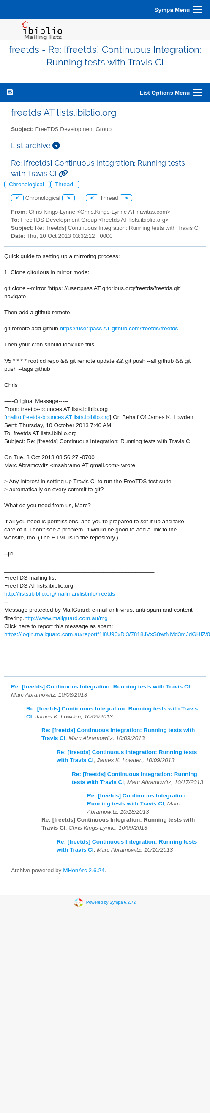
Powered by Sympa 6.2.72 (111, 902)
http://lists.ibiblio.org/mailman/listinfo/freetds (59, 594)
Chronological (27, 184)
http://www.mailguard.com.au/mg (66, 618)
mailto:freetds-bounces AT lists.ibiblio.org (58, 417)
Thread (65, 184)
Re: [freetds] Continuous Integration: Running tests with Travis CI (100, 686)
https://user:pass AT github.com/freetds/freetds (119, 328)
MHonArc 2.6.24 (83, 870)
